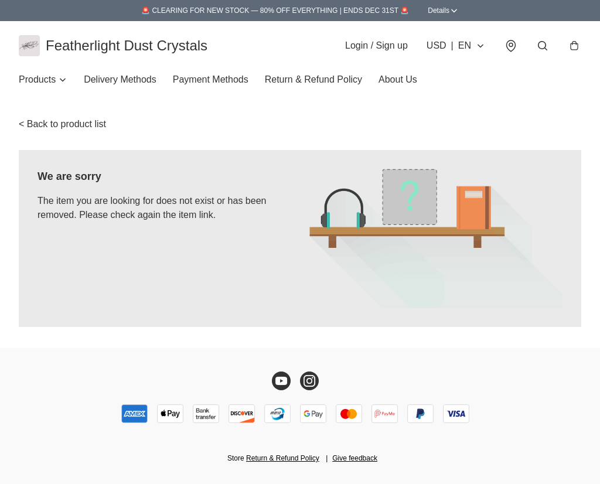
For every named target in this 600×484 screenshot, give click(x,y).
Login (376, 45)
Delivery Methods (120, 79)
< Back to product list (62, 124)
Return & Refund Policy (313, 79)
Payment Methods (210, 79)
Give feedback (354, 458)
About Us (398, 79)
